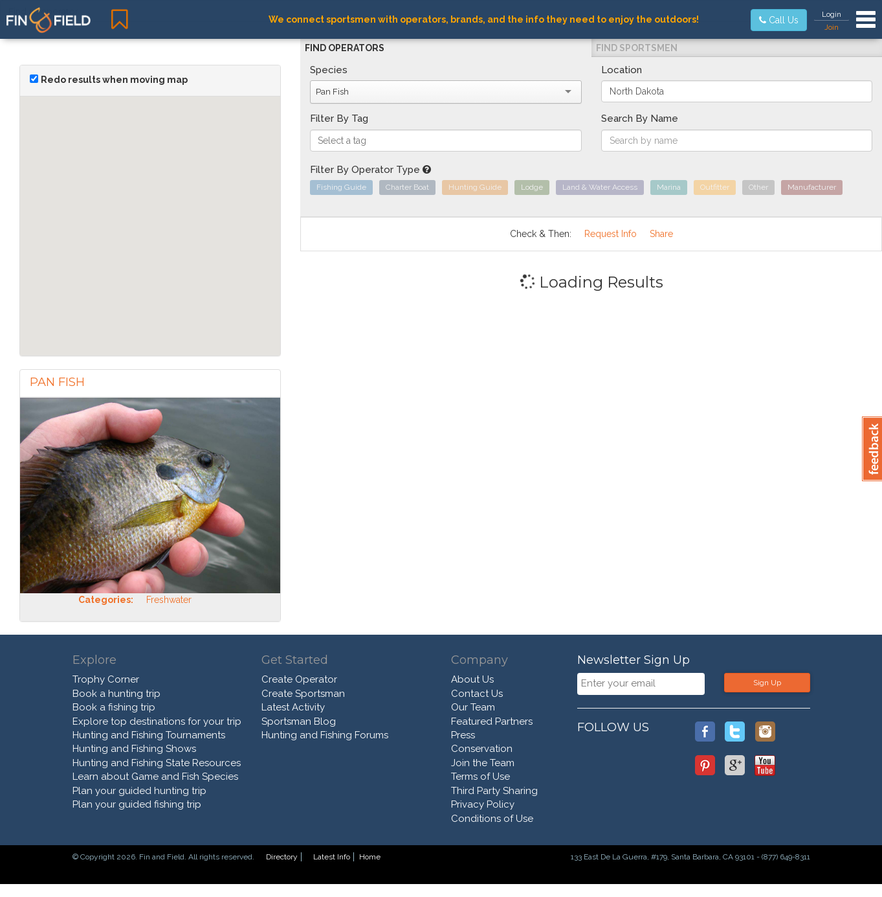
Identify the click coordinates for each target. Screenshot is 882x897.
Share (661, 234)
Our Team (473, 707)
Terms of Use (480, 776)
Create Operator (299, 679)
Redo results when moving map (114, 79)
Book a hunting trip (116, 693)
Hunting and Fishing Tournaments (148, 735)
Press (463, 735)
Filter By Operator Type (370, 170)
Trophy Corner (105, 679)
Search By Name (639, 118)
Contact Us (477, 693)
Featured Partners (492, 721)
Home (369, 856)
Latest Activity (293, 707)
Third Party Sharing (494, 791)
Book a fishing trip (113, 707)
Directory (282, 856)
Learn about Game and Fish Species (155, 776)
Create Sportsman (303, 693)
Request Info (610, 234)
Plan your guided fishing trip (136, 804)
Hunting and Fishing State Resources (156, 763)
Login (831, 14)
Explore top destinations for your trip (156, 721)
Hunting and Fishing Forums (324, 735)
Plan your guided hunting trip (139, 791)
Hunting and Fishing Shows (134, 749)
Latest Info (331, 856)
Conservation (482, 749)
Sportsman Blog (298, 721)
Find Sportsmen (637, 48)
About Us (472, 679)
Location (621, 70)
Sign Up (767, 682)
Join (831, 27)
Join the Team (482, 763)
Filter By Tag (339, 118)
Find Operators (344, 48)
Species (328, 70)
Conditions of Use (492, 818)
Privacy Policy (482, 804)
